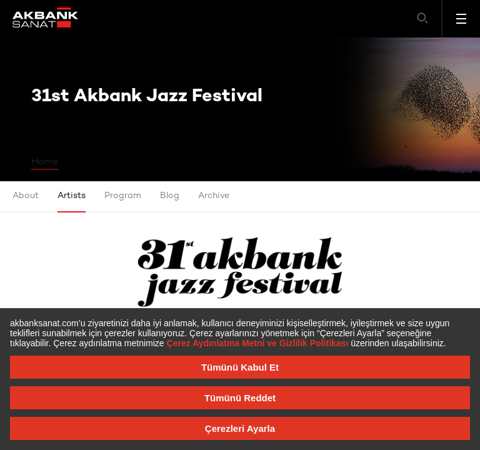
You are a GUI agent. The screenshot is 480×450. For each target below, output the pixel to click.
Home (44, 162)
